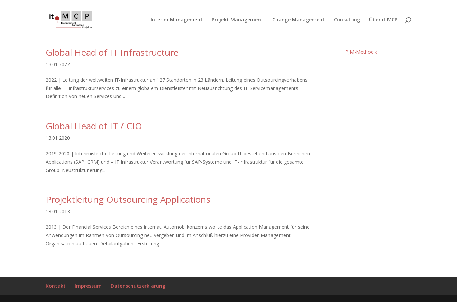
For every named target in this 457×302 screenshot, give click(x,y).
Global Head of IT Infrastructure (112, 52)
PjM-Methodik (361, 52)
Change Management (298, 20)
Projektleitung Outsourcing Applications (128, 199)
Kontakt (56, 286)
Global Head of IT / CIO (94, 126)
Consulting (347, 20)
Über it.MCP (383, 20)
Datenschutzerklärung (138, 286)
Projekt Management (237, 20)
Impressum (88, 286)
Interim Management (176, 20)
